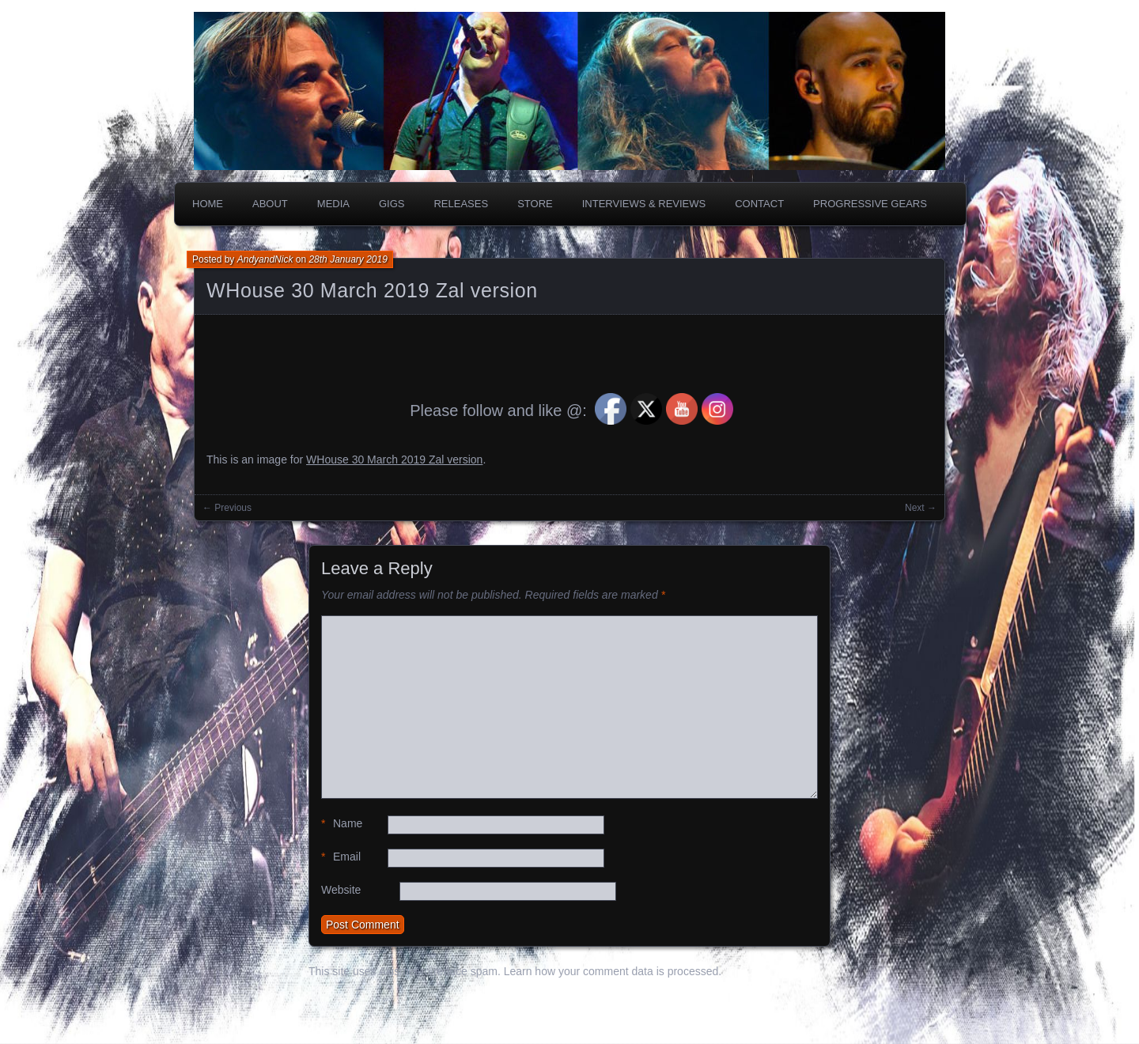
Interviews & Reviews (644, 204)
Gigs (392, 204)
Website (341, 889)
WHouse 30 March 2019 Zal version (372, 290)
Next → (921, 507)
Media (333, 204)
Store (535, 204)
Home (207, 204)
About (270, 204)
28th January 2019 (347, 259)
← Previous (227, 507)
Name (341, 823)
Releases (460, 204)
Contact (759, 204)
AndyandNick (265, 259)
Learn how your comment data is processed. (612, 971)
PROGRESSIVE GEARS (870, 204)
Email (341, 857)
